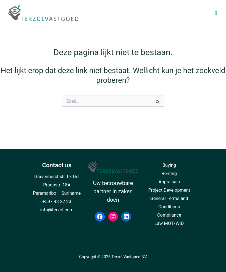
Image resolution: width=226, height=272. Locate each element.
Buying (169, 165)
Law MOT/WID (169, 223)
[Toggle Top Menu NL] (184, 13)
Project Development (169, 190)
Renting (169, 173)
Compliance (169, 215)
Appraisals (169, 181)
